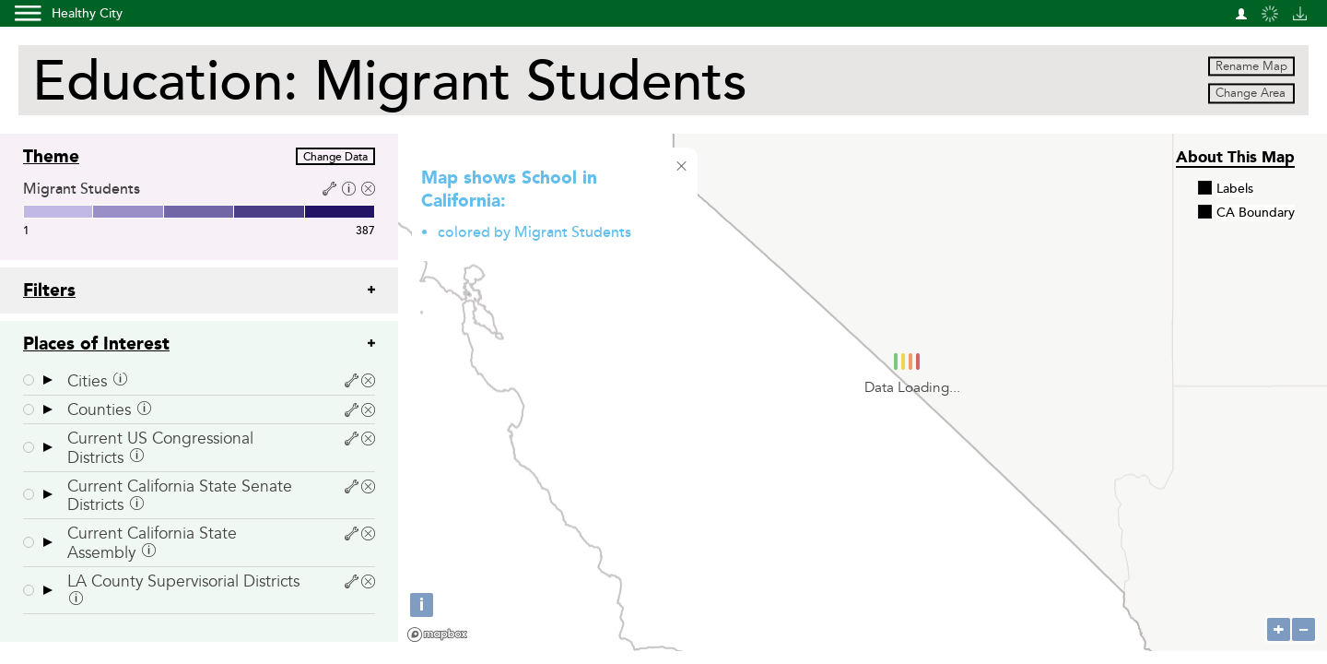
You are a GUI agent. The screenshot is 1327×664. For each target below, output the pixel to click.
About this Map (1235, 157)
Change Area (1250, 94)
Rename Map (1251, 66)
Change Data (335, 157)
